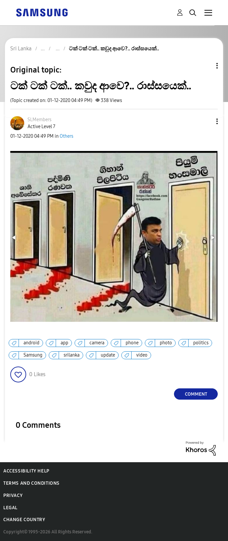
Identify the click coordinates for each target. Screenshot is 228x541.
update (108, 355)
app (64, 343)
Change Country (24, 519)
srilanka (72, 355)
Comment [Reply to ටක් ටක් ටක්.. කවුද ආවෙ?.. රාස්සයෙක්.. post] (196, 394)
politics (200, 343)
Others (66, 136)
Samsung (33, 355)
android (31, 343)
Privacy (13, 495)
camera (96, 343)
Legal (10, 508)
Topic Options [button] (206, 66)
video (141, 355)
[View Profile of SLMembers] (39, 120)
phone (132, 343)
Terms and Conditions (31, 483)
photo (166, 343)
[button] (206, 121)
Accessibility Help (26, 471)
